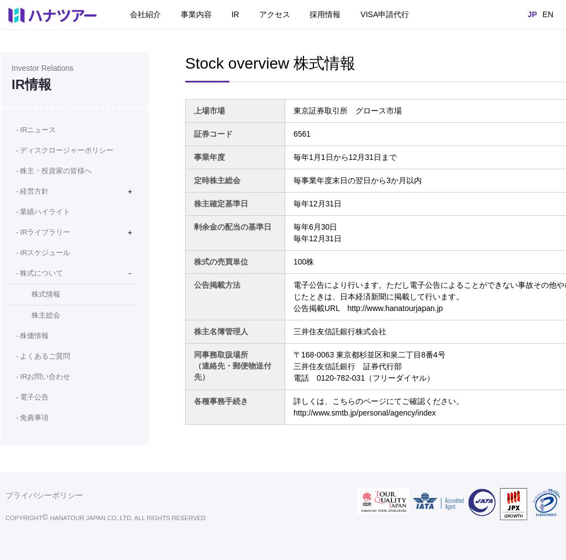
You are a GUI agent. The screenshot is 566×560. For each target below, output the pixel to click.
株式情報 (46, 294)
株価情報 (34, 335)
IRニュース (38, 130)
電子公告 (34, 397)
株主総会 (46, 315)
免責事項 (34, 417)
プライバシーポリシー (44, 495)
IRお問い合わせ (45, 376)
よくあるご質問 (45, 356)
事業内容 (196, 14)
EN (548, 14)
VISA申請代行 (384, 14)
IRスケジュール (45, 252)
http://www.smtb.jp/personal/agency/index (365, 412)
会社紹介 (145, 14)
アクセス (274, 14)
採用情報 (325, 14)
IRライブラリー (45, 232)
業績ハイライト (45, 212)
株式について (41, 273)
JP (532, 14)
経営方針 (34, 191)
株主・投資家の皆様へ (56, 171)
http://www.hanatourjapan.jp (395, 308)
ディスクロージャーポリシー (66, 150)
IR (235, 14)
